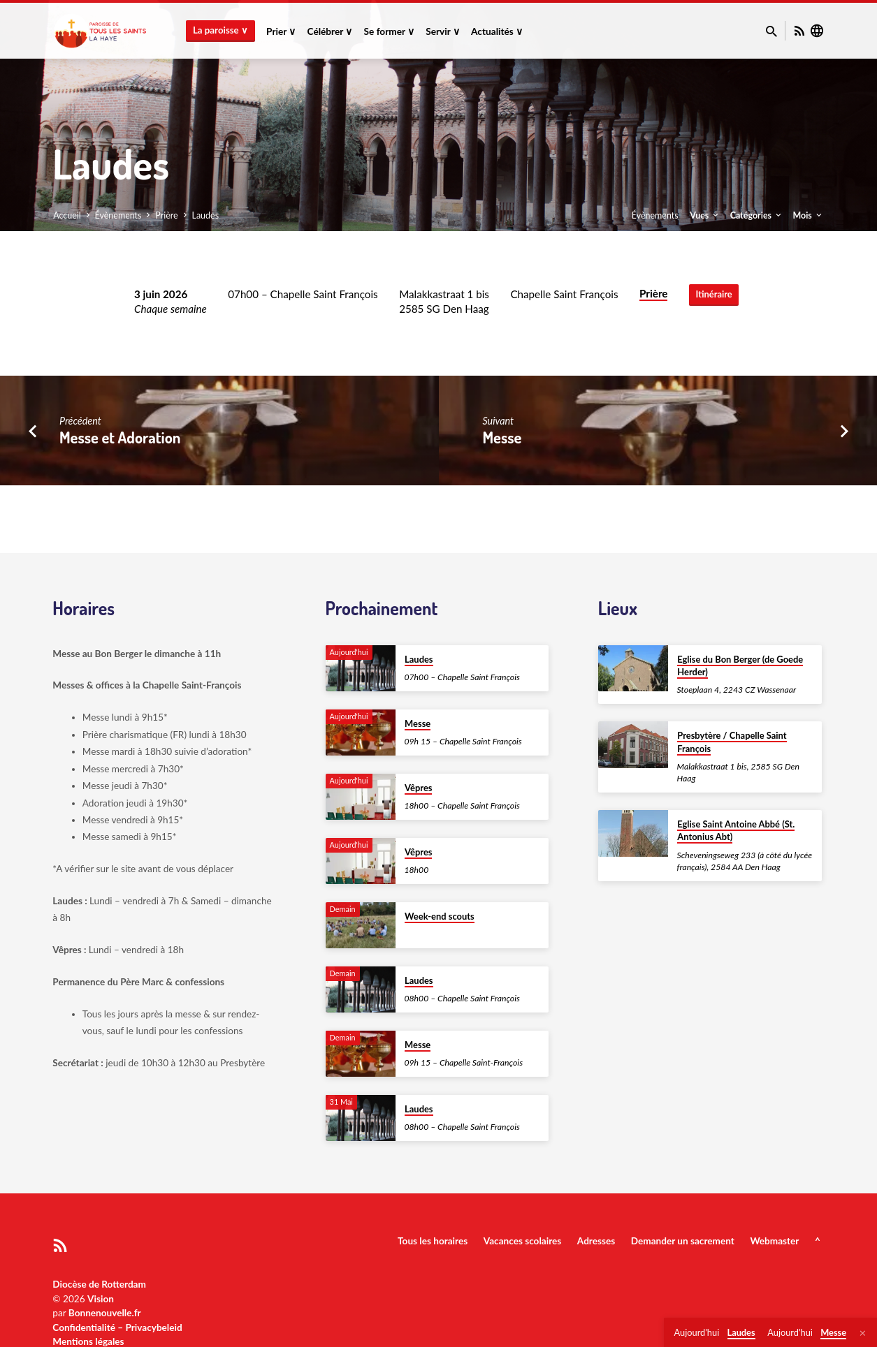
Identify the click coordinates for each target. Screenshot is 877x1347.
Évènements (118, 215)
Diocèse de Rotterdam (99, 1284)
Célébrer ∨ (330, 31)
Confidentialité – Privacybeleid (117, 1327)
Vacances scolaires (522, 1240)
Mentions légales (88, 1341)
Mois (807, 215)
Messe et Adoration (120, 437)
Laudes (205, 215)
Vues (705, 215)
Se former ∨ (389, 31)
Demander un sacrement (682, 1240)
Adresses (596, 1240)
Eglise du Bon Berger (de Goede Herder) (740, 665)
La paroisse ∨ (220, 30)
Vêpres (418, 787)
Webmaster (774, 1240)
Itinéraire (714, 295)
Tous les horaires (433, 1240)
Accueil (67, 215)
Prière (166, 215)
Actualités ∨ (497, 31)
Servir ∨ (443, 31)
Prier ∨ (281, 31)
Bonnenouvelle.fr (104, 1312)
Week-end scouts (439, 916)
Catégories (756, 215)
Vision (100, 1298)
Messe (501, 437)
